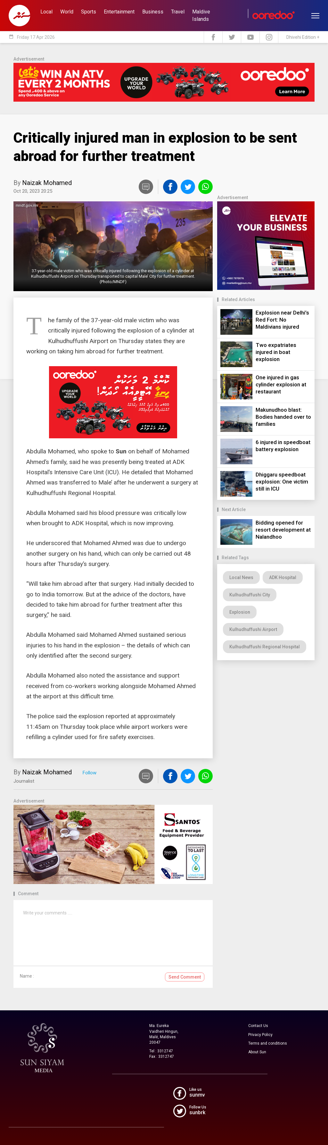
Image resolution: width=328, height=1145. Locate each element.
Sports (88, 12)
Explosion (239, 612)
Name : (27, 976)
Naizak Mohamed (47, 183)
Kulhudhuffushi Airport (253, 629)
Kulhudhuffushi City (249, 594)
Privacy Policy (260, 1034)
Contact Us (258, 1025)
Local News (241, 577)
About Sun (257, 1052)
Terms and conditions (267, 1043)
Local (46, 12)
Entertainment (119, 12)
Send (184, 977)
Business (152, 12)
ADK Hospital (282, 577)
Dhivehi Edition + (302, 37)
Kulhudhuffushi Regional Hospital (264, 646)
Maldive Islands (201, 15)
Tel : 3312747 (161, 1051)
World (66, 12)
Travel (177, 12)
